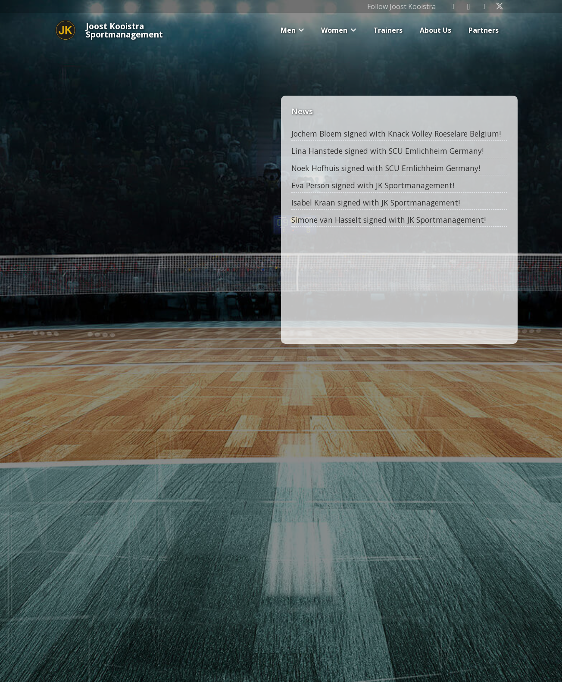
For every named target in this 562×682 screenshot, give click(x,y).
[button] (300, 30)
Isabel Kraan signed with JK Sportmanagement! (376, 202)
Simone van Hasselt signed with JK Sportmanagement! (389, 220)
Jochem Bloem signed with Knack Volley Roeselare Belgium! (397, 133)
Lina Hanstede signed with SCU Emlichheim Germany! (388, 151)
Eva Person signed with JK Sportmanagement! (373, 185)
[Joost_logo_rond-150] (65, 30)
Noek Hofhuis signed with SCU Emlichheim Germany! (386, 168)
